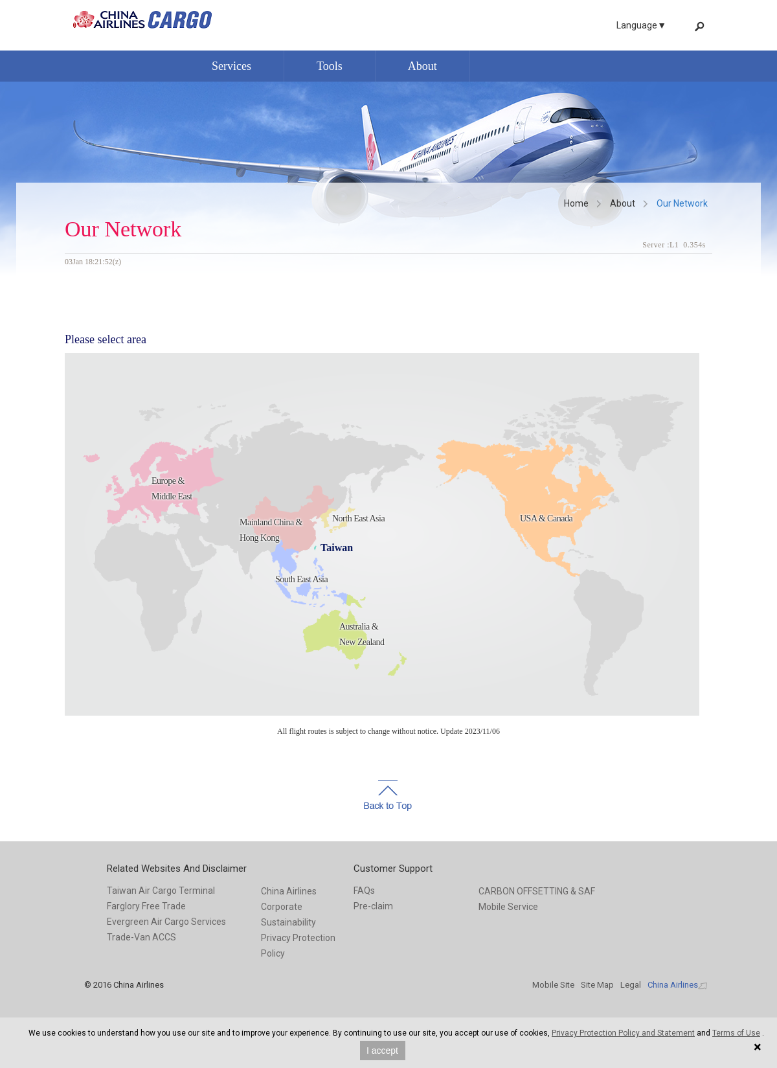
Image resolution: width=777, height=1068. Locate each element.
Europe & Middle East (172, 488)
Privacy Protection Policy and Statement (623, 1033)
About (622, 203)
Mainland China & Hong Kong (271, 530)
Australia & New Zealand (362, 634)
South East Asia (301, 579)
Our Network (682, 203)
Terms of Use (736, 1033)
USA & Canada (546, 518)
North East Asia (358, 518)
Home (576, 203)
